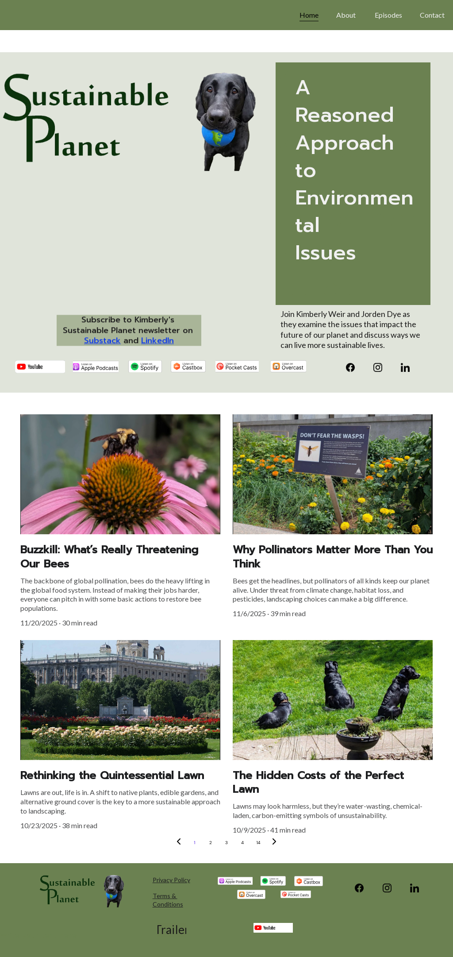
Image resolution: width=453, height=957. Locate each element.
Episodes (388, 15)
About (346, 15)
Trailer (171, 930)
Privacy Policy (171, 880)
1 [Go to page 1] (194, 842)
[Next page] (274, 843)
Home (309, 15)
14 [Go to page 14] (258, 842)
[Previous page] (179, 843)
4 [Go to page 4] (242, 842)
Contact (433, 15)
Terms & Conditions (168, 899)
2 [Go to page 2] (210, 842)
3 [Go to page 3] (226, 842)
